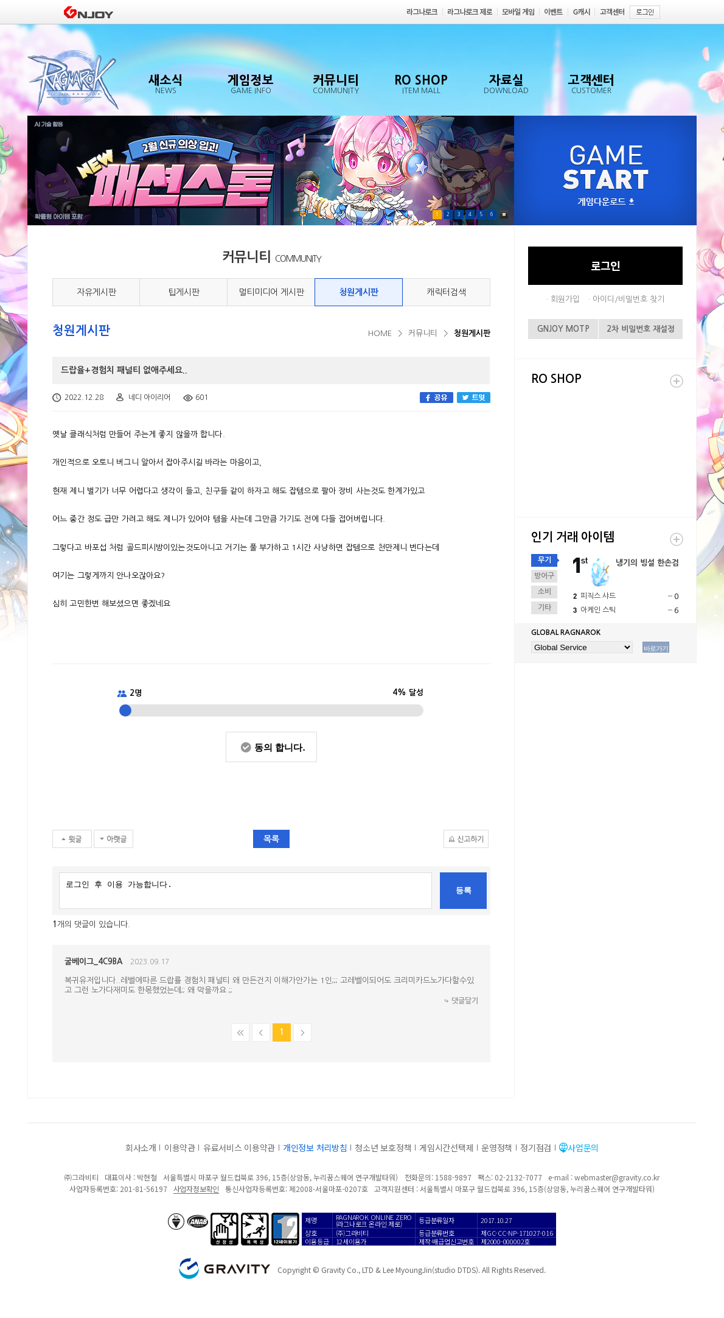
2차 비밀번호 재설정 (641, 329)
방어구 (544, 576)
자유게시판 (96, 292)
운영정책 (496, 1147)
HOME (380, 333)
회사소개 (140, 1147)
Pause (504, 214)
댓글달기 (464, 1000)
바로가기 (656, 648)
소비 (544, 591)
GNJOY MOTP (563, 329)
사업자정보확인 (196, 1188)
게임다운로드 (606, 202)
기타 (544, 607)
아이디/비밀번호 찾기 (628, 299)
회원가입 (565, 299)
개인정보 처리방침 (315, 1147)
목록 (271, 839)
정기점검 (535, 1147)
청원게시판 (358, 292)
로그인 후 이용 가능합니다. (245, 890)
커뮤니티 (422, 333)
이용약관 (179, 1147)
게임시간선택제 (446, 1147)
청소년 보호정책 (383, 1147)
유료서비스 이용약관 (239, 1147)
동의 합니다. (279, 747)
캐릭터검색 (446, 292)
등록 (464, 890)
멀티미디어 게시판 (271, 292)
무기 (544, 560)
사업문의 (583, 1147)
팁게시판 (184, 292)
